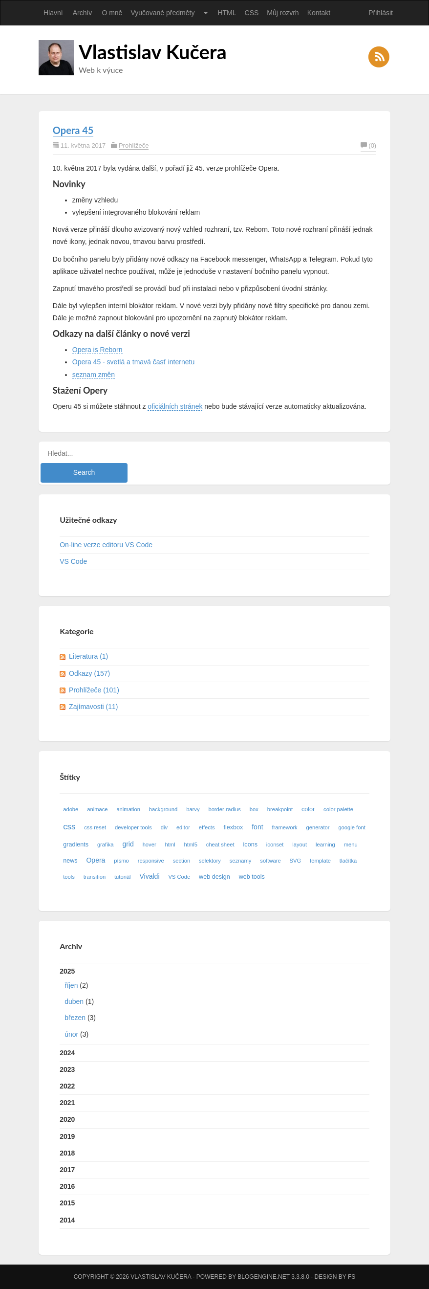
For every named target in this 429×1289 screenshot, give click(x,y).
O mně (112, 13)
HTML (226, 13)
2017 (67, 1170)
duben (74, 1001)
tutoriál (122, 877)
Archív (82, 13)
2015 (67, 1203)
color (308, 809)
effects (207, 827)
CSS (252, 13)
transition (95, 877)
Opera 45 (73, 130)
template (320, 861)
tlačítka (348, 861)
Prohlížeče (134, 145)
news (70, 860)
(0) (368, 145)
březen (75, 1018)
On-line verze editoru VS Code (106, 545)
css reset (95, 827)
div (164, 827)
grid (127, 844)
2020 (67, 1119)
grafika (105, 844)
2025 (214, 1005)
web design (214, 876)
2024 (67, 1053)
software (270, 861)
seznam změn (93, 374)
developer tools (133, 827)
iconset (274, 844)
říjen (71, 985)
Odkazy (89, 673)
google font (351, 827)
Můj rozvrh (283, 13)
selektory (210, 861)
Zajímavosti (93, 707)
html (170, 844)
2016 (67, 1186)
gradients (75, 844)
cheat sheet (220, 844)
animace (97, 809)
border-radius (224, 809)
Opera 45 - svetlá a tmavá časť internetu (133, 362)
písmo (121, 861)
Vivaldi (150, 876)
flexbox (233, 827)
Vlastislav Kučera (153, 52)
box (254, 809)
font (257, 827)
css (69, 826)
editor (183, 827)
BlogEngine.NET (263, 1276)
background (163, 809)
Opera (95, 860)
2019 (67, 1136)
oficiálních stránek (175, 406)
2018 (67, 1153)
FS (351, 1276)
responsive (151, 861)
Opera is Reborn (97, 350)
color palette (338, 809)
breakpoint (280, 809)
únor (71, 1034)
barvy (192, 809)
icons (250, 844)
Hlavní (53, 13)
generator (318, 827)
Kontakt (318, 13)
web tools (252, 876)
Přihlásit (380, 13)
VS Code (73, 561)
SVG (295, 861)
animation (128, 809)
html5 (190, 844)
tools (69, 877)
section (181, 861)
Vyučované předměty (162, 13)
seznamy (241, 861)
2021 (67, 1103)
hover (149, 844)
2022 (67, 1086)
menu (351, 844)
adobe (70, 809)
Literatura (88, 656)
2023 (67, 1069)
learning (325, 844)
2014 (67, 1220)
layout (299, 844)
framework (284, 827)
